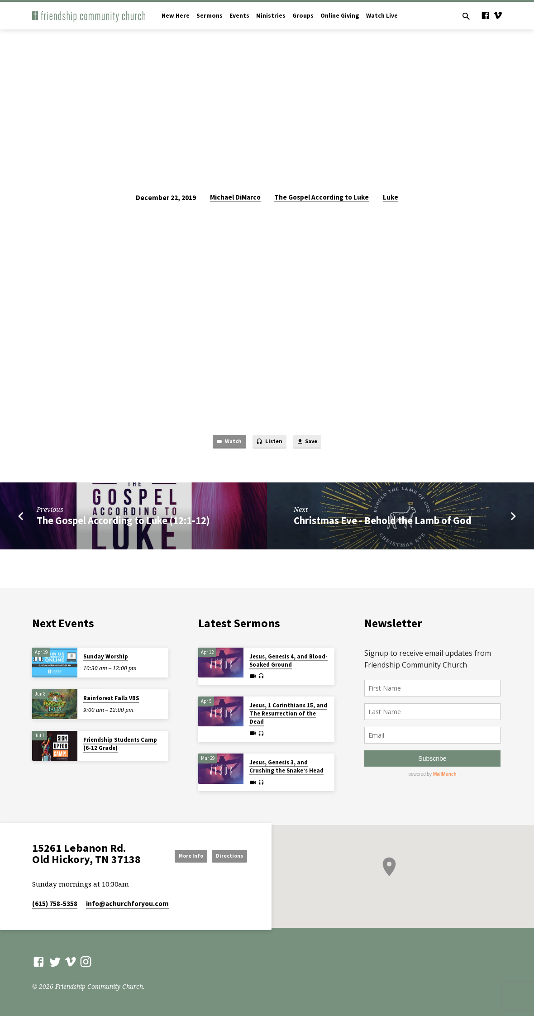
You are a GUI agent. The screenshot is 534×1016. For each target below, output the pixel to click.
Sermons (209, 15)
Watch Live (382, 15)
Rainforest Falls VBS (111, 696)
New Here (176, 15)
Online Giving (339, 15)
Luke (390, 197)
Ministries (271, 15)
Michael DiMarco (235, 197)
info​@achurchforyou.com (127, 903)
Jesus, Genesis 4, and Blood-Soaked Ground (288, 658)
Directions (224, 863)
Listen (269, 443)
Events (239, 15)
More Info (224, 845)
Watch (223, 443)
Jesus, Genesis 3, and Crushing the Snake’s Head (286, 764)
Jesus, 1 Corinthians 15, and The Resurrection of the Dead (288, 711)
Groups (303, 15)
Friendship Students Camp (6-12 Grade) (120, 741)
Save (313, 443)
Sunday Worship (105, 654)
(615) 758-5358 (54, 903)
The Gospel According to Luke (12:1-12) (123, 522)
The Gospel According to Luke (321, 197)
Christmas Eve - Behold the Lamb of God (383, 522)
